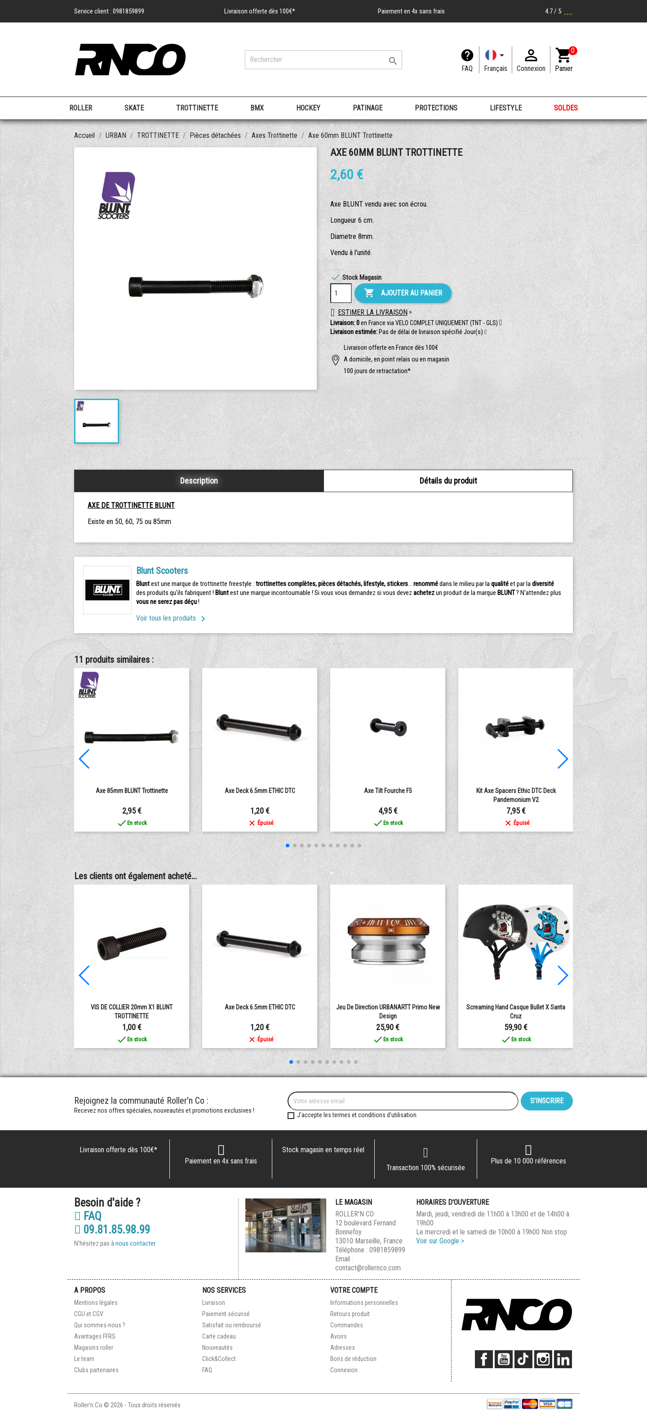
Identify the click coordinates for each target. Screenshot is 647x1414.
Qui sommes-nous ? (99, 1325)
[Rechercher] (323, 59)
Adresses (342, 1347)
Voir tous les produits (172, 618)
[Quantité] (341, 293)
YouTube (504, 1359)
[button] (485, 332)
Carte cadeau (219, 1336)
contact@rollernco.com (368, 1268)
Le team (84, 1358)
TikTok (523, 1359)
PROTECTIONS (436, 108)
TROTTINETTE (197, 108)
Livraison (213, 1302)
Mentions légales (96, 1302)
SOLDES (566, 108)
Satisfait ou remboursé (231, 1325)
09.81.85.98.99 (112, 1229)
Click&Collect (219, 1358)
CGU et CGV (88, 1313)
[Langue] (495, 59)
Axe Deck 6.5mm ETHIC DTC (260, 790)
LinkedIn (563, 1359)
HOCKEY (308, 108)
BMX (257, 108)
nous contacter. (135, 1243)
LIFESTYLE (506, 108)
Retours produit (350, 1313)
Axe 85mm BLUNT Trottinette (132, 790)
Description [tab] (199, 480)
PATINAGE (367, 108)
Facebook (484, 1359)
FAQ (467, 68)
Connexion (344, 1370)
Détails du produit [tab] (448, 480)
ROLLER (80, 108)
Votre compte (353, 1290)
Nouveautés (217, 1347)
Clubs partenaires (96, 1370)
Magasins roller (93, 1347)
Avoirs (338, 1336)
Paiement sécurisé (226, 1313)
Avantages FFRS (94, 1336)
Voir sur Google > (440, 1241)
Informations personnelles (364, 1302)
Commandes (346, 1325)
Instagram (543, 1359)
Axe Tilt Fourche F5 (388, 790)
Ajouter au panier (403, 293)
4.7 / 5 (559, 11)
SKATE (134, 108)
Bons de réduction (353, 1358)
